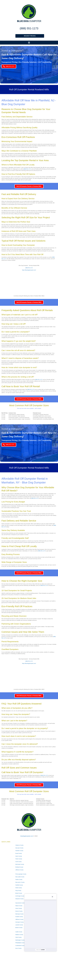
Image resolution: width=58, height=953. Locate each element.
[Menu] (29, 42)
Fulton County (18, 858)
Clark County (18, 937)
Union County (18, 908)
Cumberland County (20, 945)
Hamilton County (19, 850)
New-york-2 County (19, 882)
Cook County (18, 861)
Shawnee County (19, 898)
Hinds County (18, 887)
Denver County (18, 911)
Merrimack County (19, 864)
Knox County (18, 948)
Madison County (19, 934)
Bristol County (18, 893)
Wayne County (18, 905)
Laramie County (19, 924)
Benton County (18, 927)
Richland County (19, 867)
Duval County (18, 853)
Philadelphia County (20, 942)
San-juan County (19, 848)
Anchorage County (19, 896)
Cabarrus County (19, 845)
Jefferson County (19, 869)
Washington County (20, 940)
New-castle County (19, 876)
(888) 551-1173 (29, 28)
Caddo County (18, 931)
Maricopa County (19, 914)
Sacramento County (20, 903)
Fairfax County (18, 879)
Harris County (18, 856)
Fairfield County (19, 885)
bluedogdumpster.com (26, 836)
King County (18, 890)
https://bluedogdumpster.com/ (29, 270)
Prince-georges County (20, 874)
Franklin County (19, 916)
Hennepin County (19, 922)
